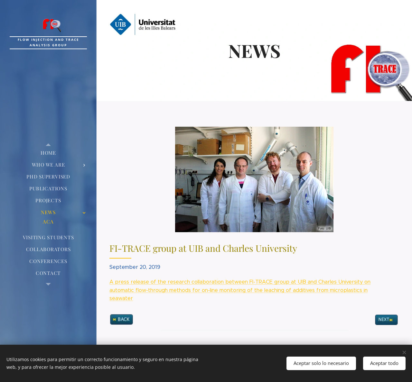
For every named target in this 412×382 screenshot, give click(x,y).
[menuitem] (48, 153)
